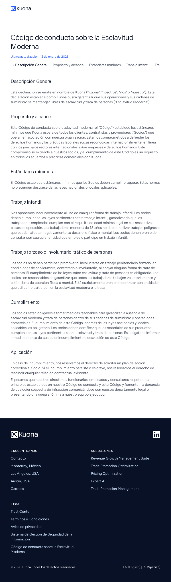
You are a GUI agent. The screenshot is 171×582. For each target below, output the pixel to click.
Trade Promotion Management (115, 489)
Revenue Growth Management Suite (120, 458)
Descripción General (29, 65)
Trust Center (21, 511)
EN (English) (132, 567)
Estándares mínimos (105, 65)
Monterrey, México (26, 466)
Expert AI (98, 481)
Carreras (17, 489)
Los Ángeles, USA (25, 473)
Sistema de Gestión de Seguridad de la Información (41, 536)
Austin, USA (20, 481)
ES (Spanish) (151, 567)
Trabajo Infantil (137, 65)
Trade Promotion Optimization (114, 466)
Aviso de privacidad (26, 527)
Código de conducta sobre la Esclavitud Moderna (42, 549)
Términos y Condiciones (30, 519)
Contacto (18, 458)
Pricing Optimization (107, 473)
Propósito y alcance (68, 65)
